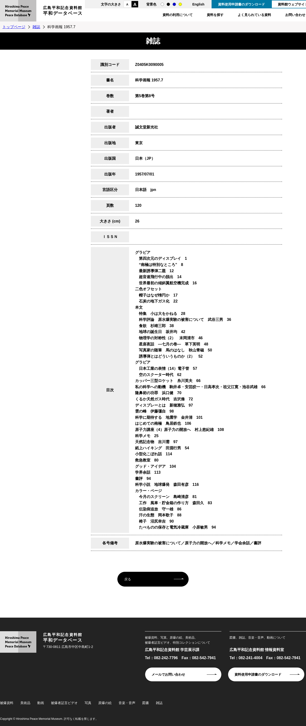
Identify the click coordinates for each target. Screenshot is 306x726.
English (198, 4)
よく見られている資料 (254, 15)
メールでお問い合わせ (168, 674)
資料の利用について (178, 15)
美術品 (25, 703)
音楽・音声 (127, 703)
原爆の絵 (105, 703)
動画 (40, 703)
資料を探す (215, 15)
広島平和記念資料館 (63, 11)
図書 (145, 703)
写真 (88, 703)
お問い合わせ (295, 15)
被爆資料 (6, 703)
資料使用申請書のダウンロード (241, 4)
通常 (162, 4)
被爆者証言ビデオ (64, 703)
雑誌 (36, 27)
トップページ (13, 27)
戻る (127, 579)
